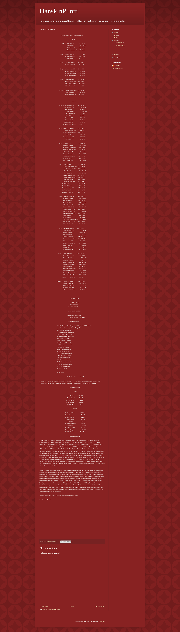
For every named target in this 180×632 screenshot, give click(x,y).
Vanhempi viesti (99, 606)
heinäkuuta (119, 43)
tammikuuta (119, 45)
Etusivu (72, 606)
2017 (115, 35)
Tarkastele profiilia (117, 68)
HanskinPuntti (59, 11)
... (125, 48)
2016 (115, 38)
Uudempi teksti (44, 606)
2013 (115, 57)
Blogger (102, 622)
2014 (115, 54)
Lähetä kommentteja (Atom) (51, 609)
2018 (115, 32)
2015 (115, 40)
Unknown (117, 65)
